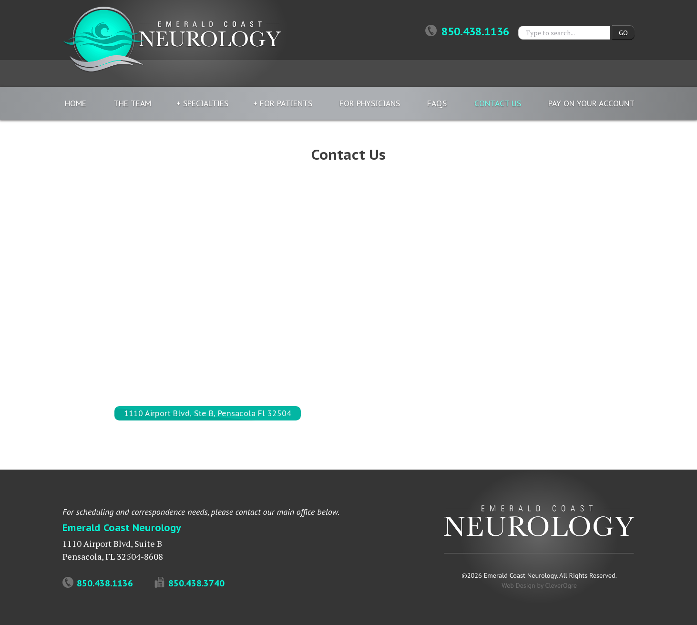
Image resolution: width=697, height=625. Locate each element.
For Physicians (369, 103)
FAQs (437, 103)
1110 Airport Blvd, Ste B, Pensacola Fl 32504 (207, 413)
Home (75, 103)
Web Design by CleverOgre (539, 585)
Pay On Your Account (591, 103)
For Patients (286, 103)
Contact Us (497, 103)
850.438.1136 (467, 31)
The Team (132, 103)
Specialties (205, 103)
